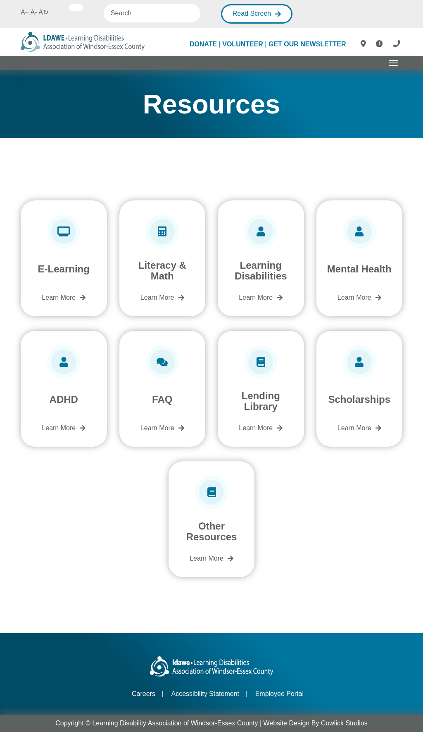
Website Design (287, 723)
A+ (25, 12)
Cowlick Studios (344, 723)
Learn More (59, 297)
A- (34, 12)
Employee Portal (279, 693)
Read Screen (252, 13)
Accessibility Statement (205, 693)
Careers (143, 693)
